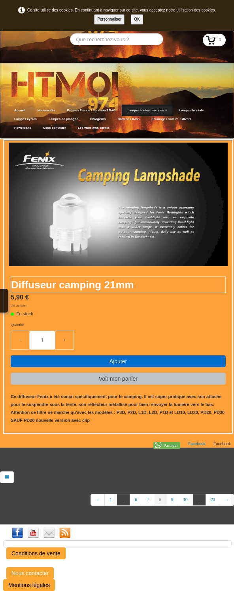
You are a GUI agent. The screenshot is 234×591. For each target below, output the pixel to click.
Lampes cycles (25, 119)
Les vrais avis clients (93, 128)
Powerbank (22, 128)
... (123, 500)
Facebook (197, 444)
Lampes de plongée (63, 119)
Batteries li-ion (129, 119)
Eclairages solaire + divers (171, 119)
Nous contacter (54, 128)
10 (185, 500)
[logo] (11, 129)
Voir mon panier (118, 379)
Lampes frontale (191, 110)
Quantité (17, 325)
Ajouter (118, 361)
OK (137, 19)
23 (213, 500)
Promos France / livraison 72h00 (91, 110)
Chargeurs (98, 119)
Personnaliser (109, 19)
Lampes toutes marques (148, 110)
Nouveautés (46, 110)
